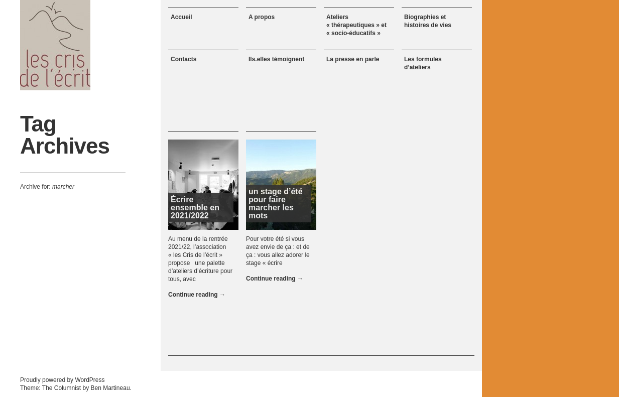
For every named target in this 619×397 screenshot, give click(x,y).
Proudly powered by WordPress (62, 379)
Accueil (181, 17)
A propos (262, 17)
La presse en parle (352, 59)
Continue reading (196, 294)
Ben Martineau (110, 387)
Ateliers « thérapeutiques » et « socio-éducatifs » (356, 25)
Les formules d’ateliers (423, 63)
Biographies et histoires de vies (427, 21)
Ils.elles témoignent (276, 59)
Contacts (183, 59)
